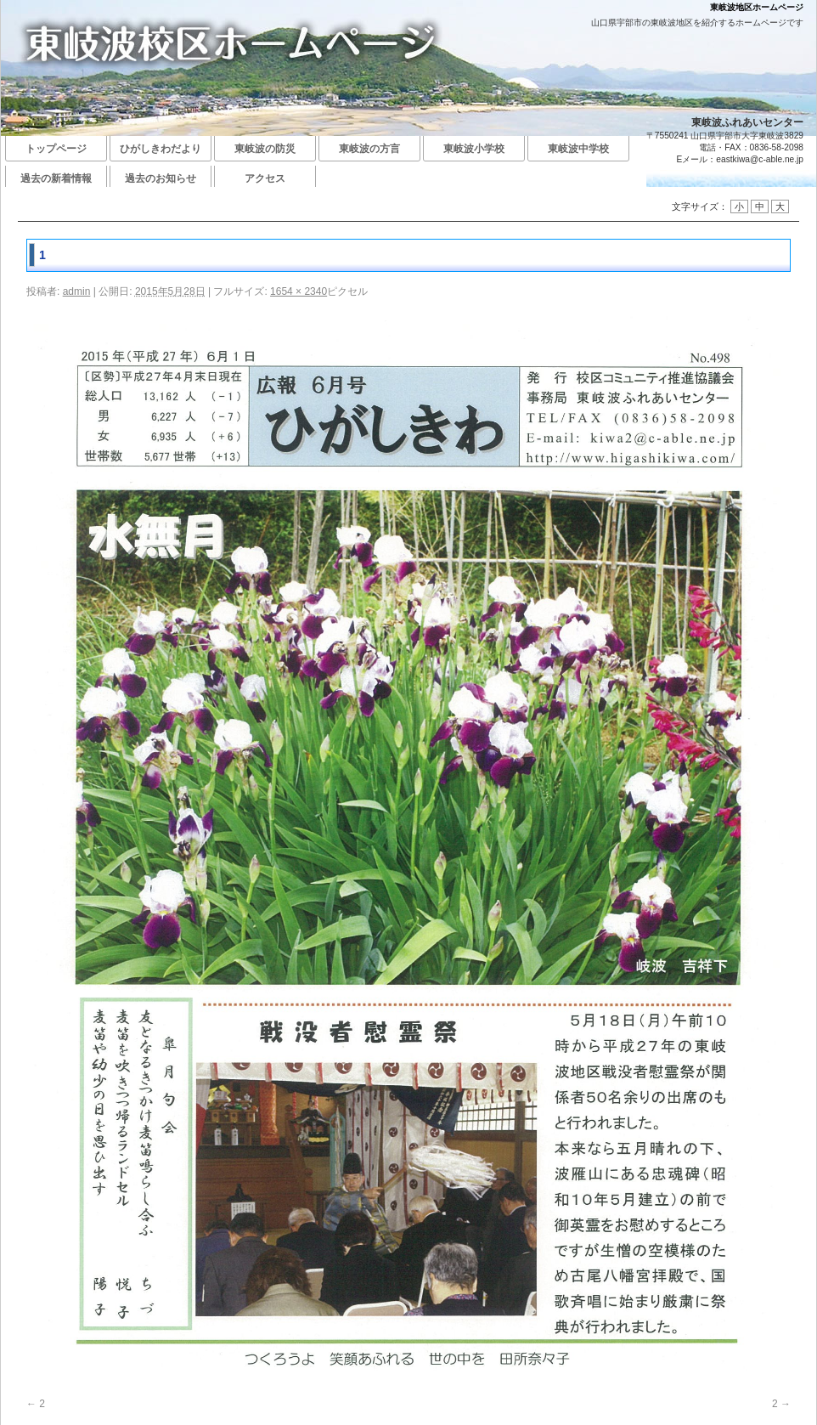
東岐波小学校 (473, 149)
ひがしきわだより (160, 149)
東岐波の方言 (369, 149)
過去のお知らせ (160, 178)
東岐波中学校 (578, 149)
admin (77, 291)
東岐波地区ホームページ (756, 7)
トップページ (56, 149)
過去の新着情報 (56, 178)
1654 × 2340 (298, 291)
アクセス (265, 178)
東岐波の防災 (265, 149)
